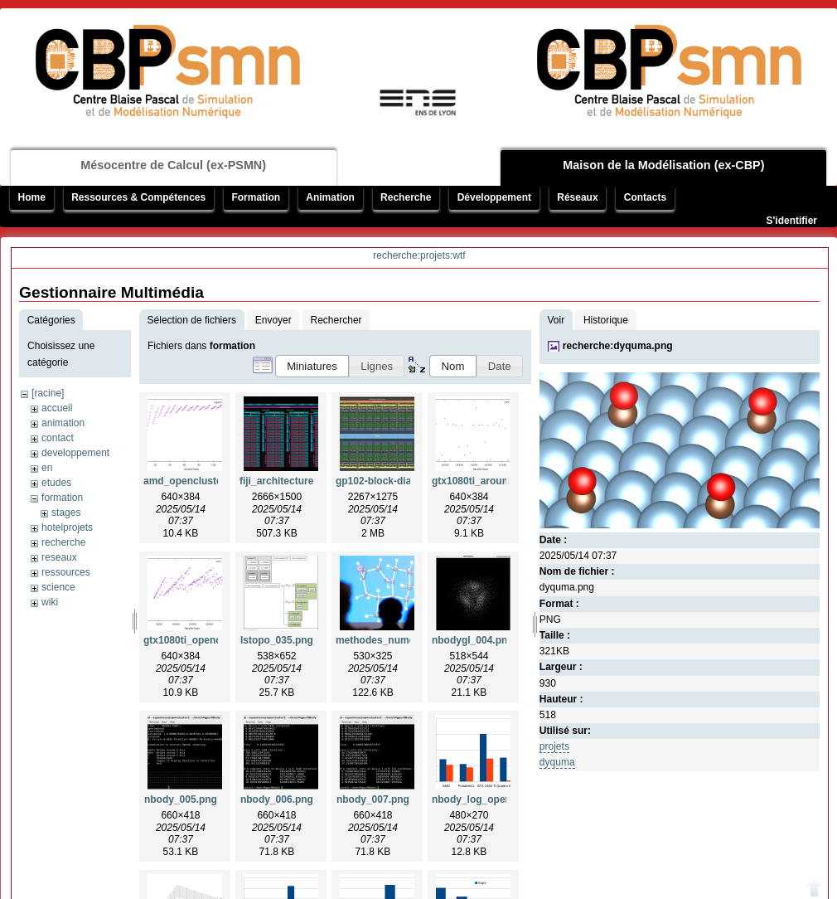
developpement (75, 453)
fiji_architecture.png (287, 481)
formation (62, 497)
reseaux (59, 557)
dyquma (557, 762)
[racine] (47, 393)
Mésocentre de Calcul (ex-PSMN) (173, 165)
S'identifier (791, 220)
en (46, 468)
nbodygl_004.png (473, 640)
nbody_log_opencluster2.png (501, 799)
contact (57, 438)
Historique (605, 320)
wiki (49, 602)
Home (32, 197)
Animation (330, 197)
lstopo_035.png (276, 640)
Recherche (405, 197)
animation (63, 423)
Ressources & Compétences (138, 197)
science (58, 587)
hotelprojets (67, 527)
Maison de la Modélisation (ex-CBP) (663, 165)
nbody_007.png (372, 799)
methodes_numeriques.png (401, 640)
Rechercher (336, 320)
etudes (56, 482)
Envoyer (273, 320)
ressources (65, 572)
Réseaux (577, 197)
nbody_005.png (180, 799)
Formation (255, 197)
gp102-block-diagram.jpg (394, 481)
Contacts (645, 197)
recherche (63, 542)
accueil (56, 408)
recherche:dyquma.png (618, 346)
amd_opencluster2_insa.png (210, 481)
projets (554, 746)
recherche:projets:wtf (419, 255)
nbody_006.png (276, 799)
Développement (494, 197)
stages (65, 512)
